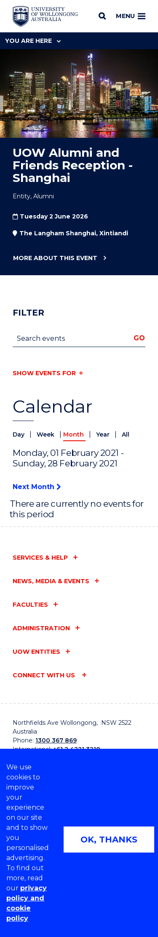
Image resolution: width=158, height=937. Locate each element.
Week (46, 434)
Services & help (40, 557)
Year (103, 434)
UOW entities (36, 651)
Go (139, 338)
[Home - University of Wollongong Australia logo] (45, 16)
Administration (41, 628)
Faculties (30, 604)
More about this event (55, 258)
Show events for (44, 373)
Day (19, 434)
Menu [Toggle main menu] (130, 16)
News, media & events (51, 581)
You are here (33, 41)
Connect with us (45, 675)
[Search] (102, 16)
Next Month (37, 487)
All (125, 434)
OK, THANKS (108, 839)
